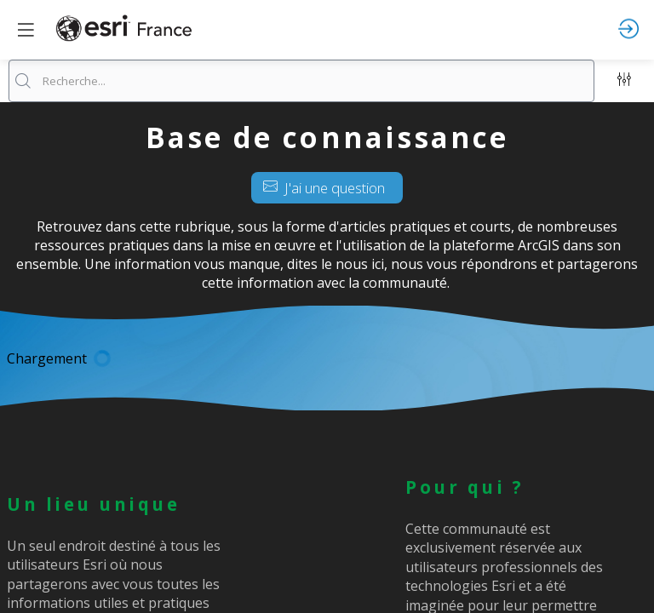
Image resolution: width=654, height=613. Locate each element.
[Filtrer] (624, 81)
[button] (25, 30)
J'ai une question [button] (324, 188)
